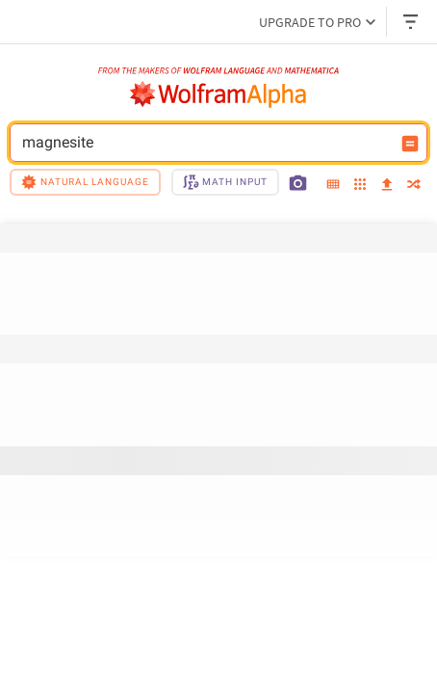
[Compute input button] (410, 143)
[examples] (360, 185)
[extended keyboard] (333, 185)
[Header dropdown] (412, 21)
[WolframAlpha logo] (218, 94)
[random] (413, 185)
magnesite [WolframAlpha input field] (206, 142)
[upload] (386, 185)
